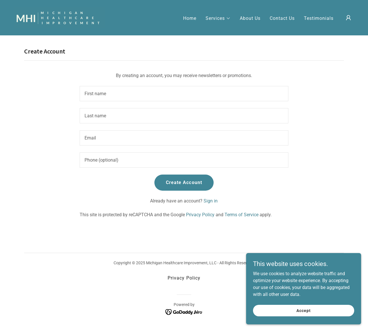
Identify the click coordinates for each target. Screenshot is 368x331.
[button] (218, 18)
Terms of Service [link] (241, 214)
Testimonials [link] (319, 18)
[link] (59, 17)
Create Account (184, 182)
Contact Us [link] (282, 18)
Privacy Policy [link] (200, 214)
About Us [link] (250, 18)
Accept (303, 322)
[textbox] (184, 93)
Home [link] (189, 18)
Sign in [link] (211, 201)
